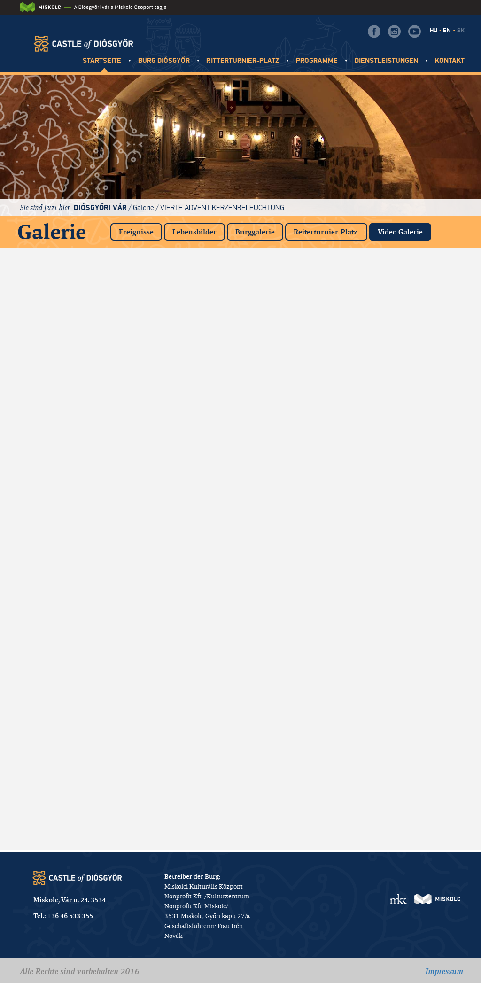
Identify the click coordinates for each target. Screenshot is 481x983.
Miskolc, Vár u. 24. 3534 (69, 900)
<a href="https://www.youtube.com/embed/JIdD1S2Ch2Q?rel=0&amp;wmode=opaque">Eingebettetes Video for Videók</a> (60, 368)
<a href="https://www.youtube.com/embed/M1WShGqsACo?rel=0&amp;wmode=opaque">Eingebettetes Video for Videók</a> (301, 659)
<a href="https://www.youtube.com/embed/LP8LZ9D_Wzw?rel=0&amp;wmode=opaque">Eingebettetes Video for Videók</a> (301, 513)
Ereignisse (136, 232)
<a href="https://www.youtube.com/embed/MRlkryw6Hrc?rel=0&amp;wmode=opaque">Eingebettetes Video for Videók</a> (301, 441)
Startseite (102, 60)
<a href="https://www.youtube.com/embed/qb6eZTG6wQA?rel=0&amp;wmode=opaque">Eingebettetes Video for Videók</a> (421, 513)
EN (447, 30)
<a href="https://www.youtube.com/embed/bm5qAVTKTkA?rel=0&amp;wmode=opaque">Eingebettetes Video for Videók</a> (60, 586)
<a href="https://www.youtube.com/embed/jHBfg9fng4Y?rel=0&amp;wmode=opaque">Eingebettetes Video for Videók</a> (180, 732)
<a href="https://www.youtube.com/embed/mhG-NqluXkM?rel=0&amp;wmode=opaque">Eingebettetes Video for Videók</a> (180, 441)
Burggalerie (255, 232)
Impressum (444, 971)
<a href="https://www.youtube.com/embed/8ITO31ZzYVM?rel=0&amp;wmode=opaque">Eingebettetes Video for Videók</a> (180, 659)
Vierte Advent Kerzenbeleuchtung (222, 207)
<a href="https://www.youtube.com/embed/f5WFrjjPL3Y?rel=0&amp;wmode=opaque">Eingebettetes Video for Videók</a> (421, 441)
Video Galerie (404, 230)
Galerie (143, 207)
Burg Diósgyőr (164, 60)
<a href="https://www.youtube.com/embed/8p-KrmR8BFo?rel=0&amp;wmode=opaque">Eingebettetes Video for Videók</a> (421, 368)
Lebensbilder (194, 232)
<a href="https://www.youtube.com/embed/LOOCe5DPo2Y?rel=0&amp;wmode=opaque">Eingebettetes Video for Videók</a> (60, 659)
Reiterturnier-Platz (326, 232)
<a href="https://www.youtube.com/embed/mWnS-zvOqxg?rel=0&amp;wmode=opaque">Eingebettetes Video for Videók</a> (421, 659)
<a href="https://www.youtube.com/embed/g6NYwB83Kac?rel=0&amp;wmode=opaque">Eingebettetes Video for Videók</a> (301, 732)
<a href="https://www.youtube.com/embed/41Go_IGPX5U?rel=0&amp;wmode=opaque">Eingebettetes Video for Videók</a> (421, 586)
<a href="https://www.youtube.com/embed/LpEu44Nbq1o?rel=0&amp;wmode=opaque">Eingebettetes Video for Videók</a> (180, 805)
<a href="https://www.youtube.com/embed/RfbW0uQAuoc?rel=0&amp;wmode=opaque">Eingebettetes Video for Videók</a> (180, 368)
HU (433, 30)
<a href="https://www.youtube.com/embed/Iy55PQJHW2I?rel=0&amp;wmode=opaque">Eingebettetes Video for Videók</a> (301, 295)
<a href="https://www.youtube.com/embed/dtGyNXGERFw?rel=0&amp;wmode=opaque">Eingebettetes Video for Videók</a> (180, 295)
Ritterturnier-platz (242, 60)
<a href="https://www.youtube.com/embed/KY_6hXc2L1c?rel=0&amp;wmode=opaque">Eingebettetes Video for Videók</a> (180, 586)
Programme (317, 60)
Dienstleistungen (387, 60)
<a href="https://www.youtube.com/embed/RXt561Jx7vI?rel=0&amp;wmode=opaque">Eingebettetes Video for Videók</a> (60, 805)
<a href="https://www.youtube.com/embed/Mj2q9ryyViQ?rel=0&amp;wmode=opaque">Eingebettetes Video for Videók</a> (421, 295)
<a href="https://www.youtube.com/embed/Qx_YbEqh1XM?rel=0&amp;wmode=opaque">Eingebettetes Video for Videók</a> (301, 586)
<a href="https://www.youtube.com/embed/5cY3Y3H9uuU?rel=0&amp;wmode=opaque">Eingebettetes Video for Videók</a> (60, 513)
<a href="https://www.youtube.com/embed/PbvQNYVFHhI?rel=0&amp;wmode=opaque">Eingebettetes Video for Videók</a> (60, 441)
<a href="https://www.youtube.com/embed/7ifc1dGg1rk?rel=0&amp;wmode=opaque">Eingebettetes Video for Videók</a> (60, 295)
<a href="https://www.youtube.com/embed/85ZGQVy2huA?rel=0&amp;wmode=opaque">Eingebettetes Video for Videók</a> (60, 732)
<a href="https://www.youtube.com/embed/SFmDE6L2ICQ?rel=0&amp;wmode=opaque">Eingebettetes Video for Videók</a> (421, 732)
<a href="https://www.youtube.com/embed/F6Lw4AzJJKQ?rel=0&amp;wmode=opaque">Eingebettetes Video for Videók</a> (180, 513)
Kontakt (450, 60)
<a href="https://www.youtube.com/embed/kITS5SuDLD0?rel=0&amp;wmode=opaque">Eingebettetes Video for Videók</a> (301, 368)
